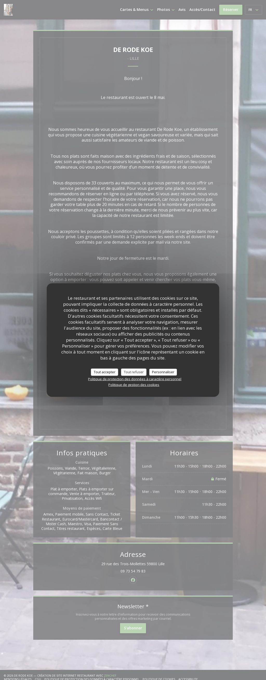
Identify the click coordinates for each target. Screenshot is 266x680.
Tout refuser (134, 372)
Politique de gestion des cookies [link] (133, 384)
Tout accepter (104, 372)
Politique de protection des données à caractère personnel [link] (134, 378)
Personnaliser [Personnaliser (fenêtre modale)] (163, 372)
